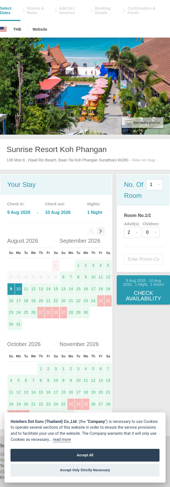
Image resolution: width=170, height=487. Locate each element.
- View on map (142, 160)
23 (11, 312)
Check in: (16, 204)
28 (48, 312)
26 (33, 312)
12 (33, 289)
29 (56, 312)
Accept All (85, 455)
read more (62, 439)
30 (11, 324)
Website (40, 29)
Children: (150, 224)
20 (41, 301)
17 (18, 301)
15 (56, 289)
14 (48, 289)
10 (18, 289)
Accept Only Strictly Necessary (85, 470)
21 (48, 301)
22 (56, 301)
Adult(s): (132, 224)
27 (41, 312)
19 (33, 301)
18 (26, 301)
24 (18, 312)
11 (26, 289)
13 (41, 289)
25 (26, 312)
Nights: (93, 204)
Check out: (55, 204)
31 (18, 324)
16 (11, 301)
